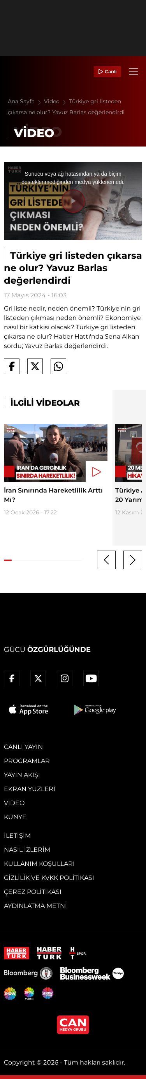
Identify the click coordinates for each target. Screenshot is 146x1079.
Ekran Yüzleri (29, 789)
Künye (15, 817)
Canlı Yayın (23, 747)
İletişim (17, 835)
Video (56, 101)
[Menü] (133, 71)
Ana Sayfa (26, 101)
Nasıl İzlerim (27, 849)
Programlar (27, 761)
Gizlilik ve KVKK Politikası (49, 877)
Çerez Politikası (33, 891)
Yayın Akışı (22, 775)
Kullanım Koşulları (39, 863)
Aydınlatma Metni (35, 905)
